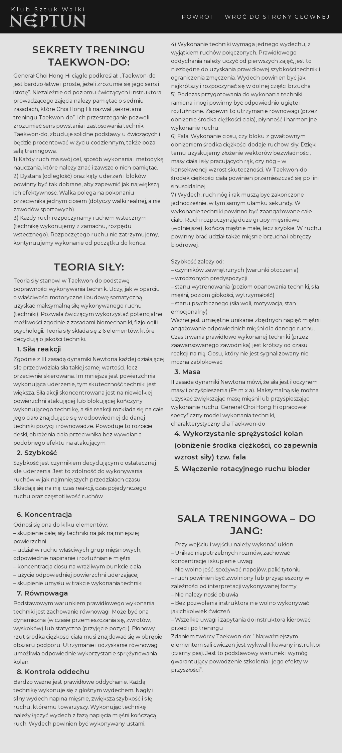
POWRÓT (198, 17)
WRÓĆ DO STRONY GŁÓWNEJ (277, 17)
